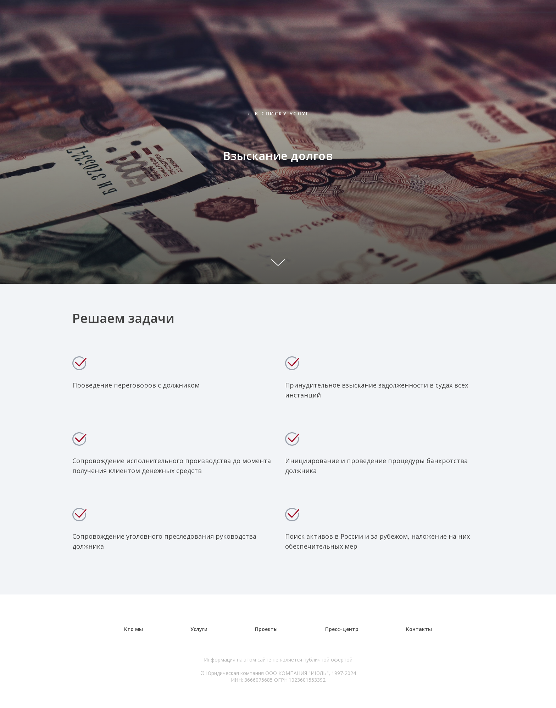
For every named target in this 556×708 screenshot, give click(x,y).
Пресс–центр (341, 629)
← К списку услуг (278, 113)
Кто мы (133, 629)
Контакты (419, 629)
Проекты (266, 629)
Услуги (198, 629)
